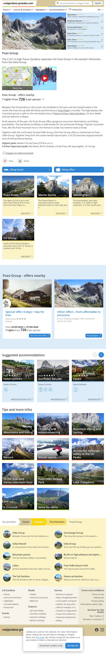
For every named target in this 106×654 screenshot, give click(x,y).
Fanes (88, 381)
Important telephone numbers (67, 617)
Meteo (59, 620)
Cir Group (18, 239)
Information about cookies (92, 604)
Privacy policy (98, 601)
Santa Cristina (61, 113)
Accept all (73, 645)
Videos (33, 594)
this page (40, 637)
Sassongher (88, 196)
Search (98, 3)
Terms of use (98, 594)
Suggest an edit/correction (18, 153)
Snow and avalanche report (67, 614)
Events (7, 617)
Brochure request (64, 594)
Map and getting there (66, 597)
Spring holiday (36, 610)
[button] (101, 355)
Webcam (34, 601)
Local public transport (66, 601)
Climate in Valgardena (66, 610)
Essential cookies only (51, 645)
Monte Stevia (53, 196)
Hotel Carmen (18, 381)
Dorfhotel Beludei (53, 381)
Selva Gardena (77, 113)
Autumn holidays (38, 617)
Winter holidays (37, 620)
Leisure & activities (22, 9)
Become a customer (93, 619)
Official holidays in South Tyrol (67, 607)
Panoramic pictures (39, 597)
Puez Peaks (64, 110)
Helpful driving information (67, 604)
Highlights (40, 9)
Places (6, 9)
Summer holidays (38, 613)
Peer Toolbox (97, 616)
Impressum (98, 597)
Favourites (75, 9)
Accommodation (57, 9)
